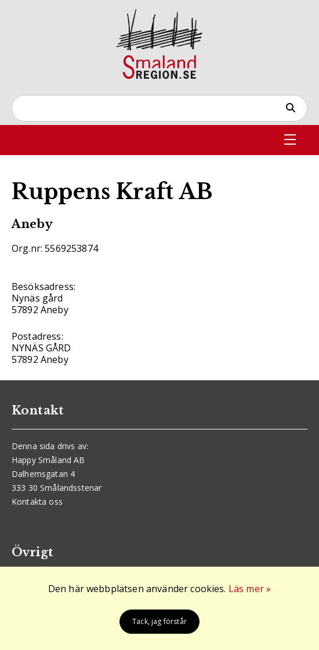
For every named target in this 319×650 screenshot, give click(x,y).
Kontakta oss (37, 501)
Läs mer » (250, 588)
